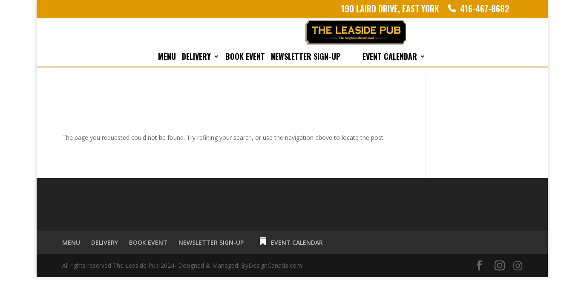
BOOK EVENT (245, 57)
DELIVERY (196, 57)
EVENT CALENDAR (389, 57)
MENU (167, 57)
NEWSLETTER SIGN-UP (305, 57)
